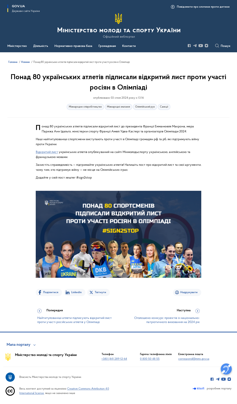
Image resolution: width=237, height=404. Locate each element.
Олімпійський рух (145, 106)
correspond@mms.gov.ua (193, 358)
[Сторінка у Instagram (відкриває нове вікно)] (206, 45)
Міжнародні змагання (118, 106)
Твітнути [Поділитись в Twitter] (100, 292)
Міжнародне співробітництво (85, 106)
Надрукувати (189, 292)
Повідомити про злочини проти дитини (203, 6)
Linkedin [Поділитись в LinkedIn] (76, 292)
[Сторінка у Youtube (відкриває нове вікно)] (200, 45)
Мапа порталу (19, 345)
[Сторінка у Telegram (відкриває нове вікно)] (195, 45)
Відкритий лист (47, 152)
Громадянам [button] (107, 46)
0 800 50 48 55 (150, 358)
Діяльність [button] (40, 46)
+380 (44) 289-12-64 (114, 358)
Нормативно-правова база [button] (73, 46)
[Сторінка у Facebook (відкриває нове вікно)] (189, 45)
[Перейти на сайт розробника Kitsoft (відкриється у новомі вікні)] (199, 388)
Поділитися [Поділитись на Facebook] (50, 292)
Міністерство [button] (17, 46)
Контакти (129, 46)
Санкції (164, 106)
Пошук (226, 46)
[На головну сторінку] (118, 26)
